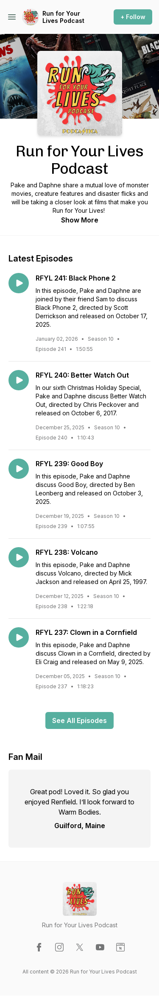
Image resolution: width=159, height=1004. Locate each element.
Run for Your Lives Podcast (63, 17)
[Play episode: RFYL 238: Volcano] (18, 557)
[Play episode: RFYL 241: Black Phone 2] (18, 283)
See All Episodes (79, 720)
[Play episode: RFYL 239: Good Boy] (18, 469)
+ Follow (132, 16)
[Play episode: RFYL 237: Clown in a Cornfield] (18, 637)
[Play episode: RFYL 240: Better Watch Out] (18, 380)
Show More (79, 220)
